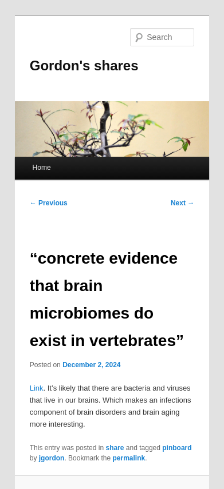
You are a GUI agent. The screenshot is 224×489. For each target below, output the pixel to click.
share (114, 448)
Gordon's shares (84, 65)
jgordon (52, 458)
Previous (49, 203)
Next (182, 203)
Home (42, 168)
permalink (128, 458)
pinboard (176, 448)
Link (37, 388)
